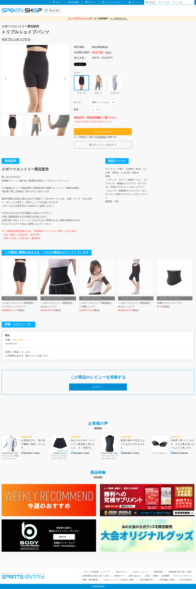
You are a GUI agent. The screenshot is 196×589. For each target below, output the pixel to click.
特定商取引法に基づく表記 (180, 572)
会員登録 (100, 137)
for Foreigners (186, 580)
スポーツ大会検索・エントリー (96, 572)
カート (59, 2)
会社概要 (165, 576)
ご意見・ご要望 (151, 576)
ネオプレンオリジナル (16, 39)
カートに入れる (103, 131)
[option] (35, 78)
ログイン (92, 2)
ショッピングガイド (113, 2)
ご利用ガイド (119, 576)
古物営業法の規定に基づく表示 (95, 576)
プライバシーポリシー (182, 576)
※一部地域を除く (119, 18)
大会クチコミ (121, 572)
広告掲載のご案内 (167, 580)
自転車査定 (158, 572)
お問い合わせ (134, 576)
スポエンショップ (140, 572)
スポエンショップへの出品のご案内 (118, 580)
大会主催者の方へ (146, 580)
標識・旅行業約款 (90, 580)
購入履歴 (75, 2)
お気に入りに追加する (102, 144)
